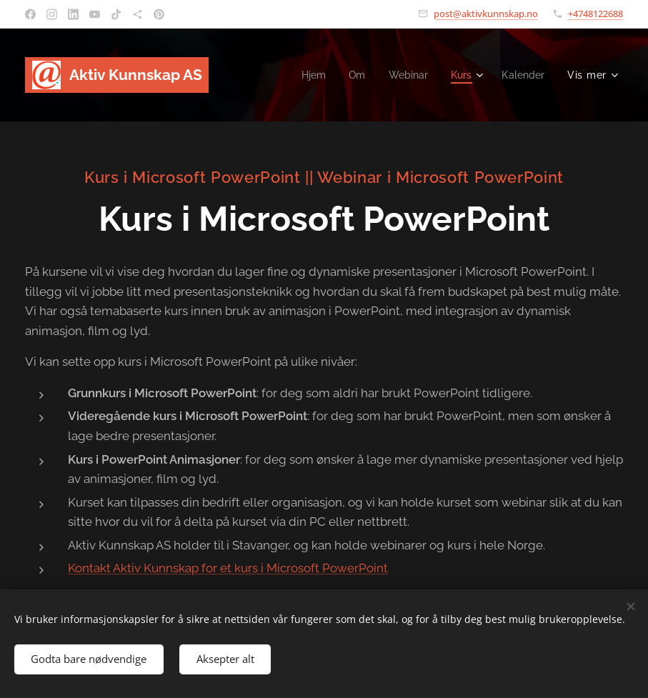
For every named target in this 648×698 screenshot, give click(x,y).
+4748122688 (595, 13)
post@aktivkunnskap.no (486, 13)
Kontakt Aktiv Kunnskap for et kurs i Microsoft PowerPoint (228, 568)
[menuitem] (308, 75)
